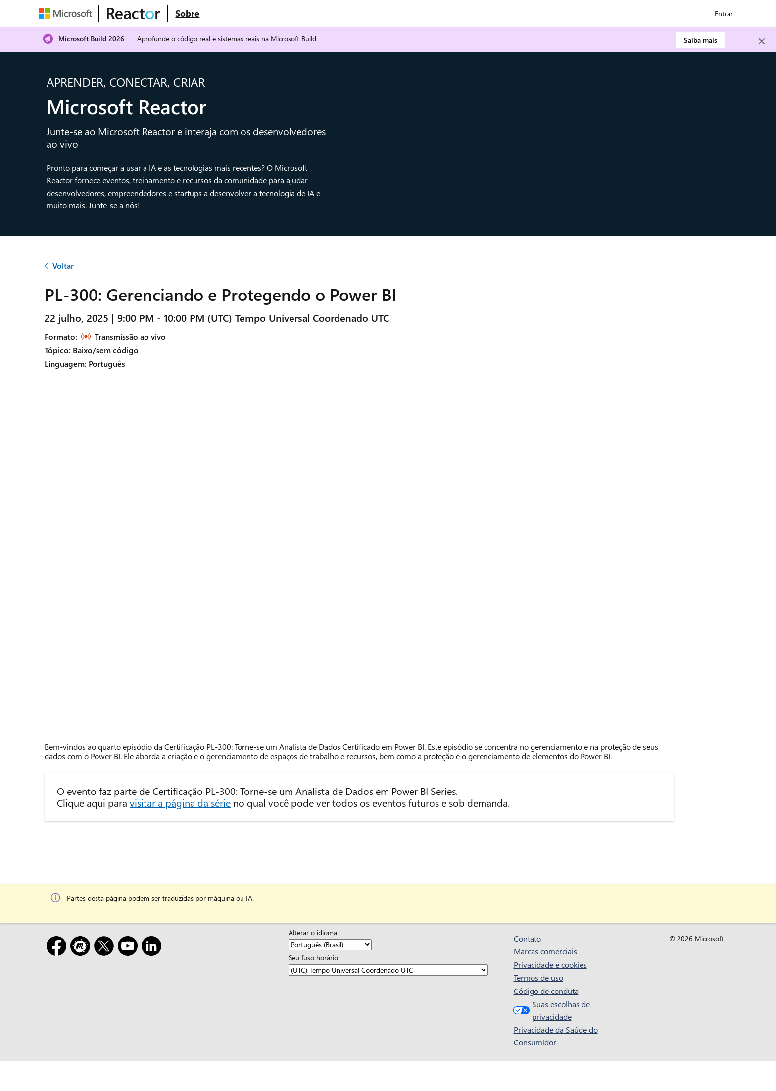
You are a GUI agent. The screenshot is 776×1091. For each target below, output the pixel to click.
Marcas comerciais (545, 951)
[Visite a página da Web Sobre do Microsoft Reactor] (187, 13)
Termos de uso (538, 977)
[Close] (762, 41)
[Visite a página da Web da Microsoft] (67, 13)
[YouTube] (130, 947)
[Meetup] (82, 947)
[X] (106, 947)
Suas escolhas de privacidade (550, 1010)
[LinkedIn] (153, 947)
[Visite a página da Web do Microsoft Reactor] (133, 13)
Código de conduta (546, 991)
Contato (527, 938)
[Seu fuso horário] (388, 970)
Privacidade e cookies (550, 964)
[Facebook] (58, 947)
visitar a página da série (180, 802)
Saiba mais (700, 40)
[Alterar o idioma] (330, 944)
